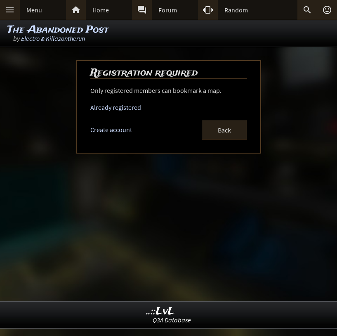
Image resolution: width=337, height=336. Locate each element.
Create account (111, 129)
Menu (34, 10)
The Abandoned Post (57, 30)
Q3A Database (172, 320)
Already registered (115, 107)
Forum (167, 10)
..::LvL (160, 311)
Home (100, 10)
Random (236, 10)
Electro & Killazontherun (53, 38)
